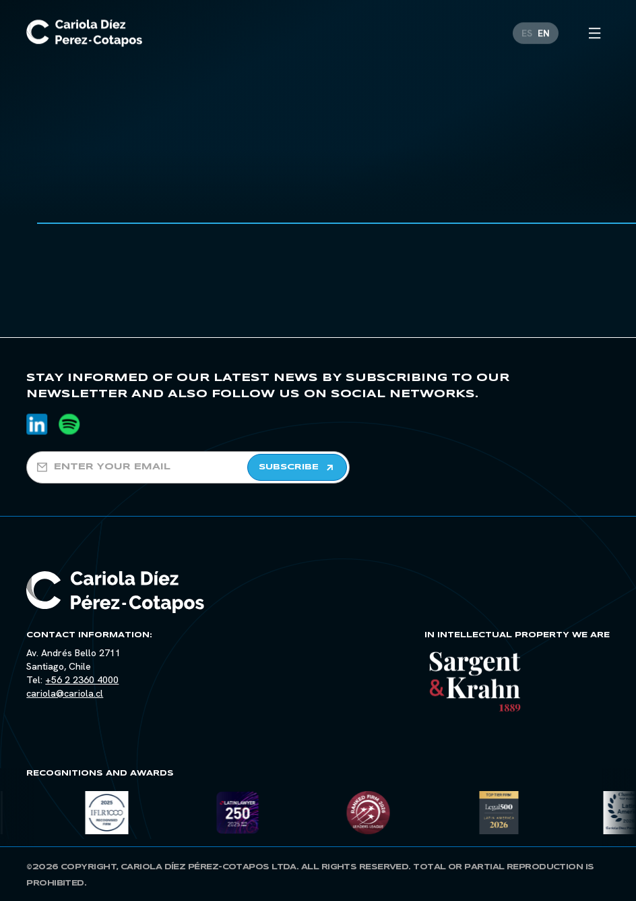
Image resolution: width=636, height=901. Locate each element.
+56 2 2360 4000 (82, 680)
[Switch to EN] (543, 21)
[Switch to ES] (527, 21)
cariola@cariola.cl (64, 693)
